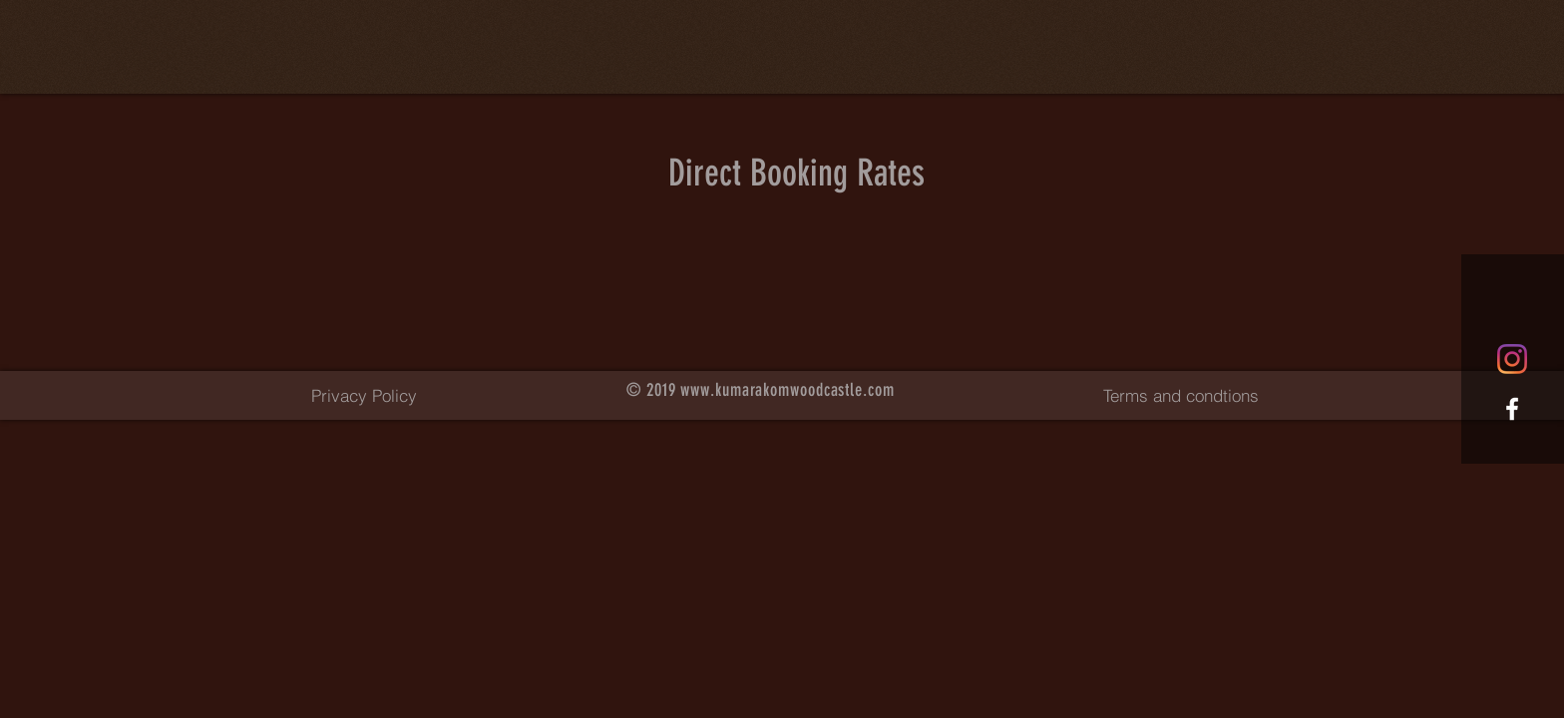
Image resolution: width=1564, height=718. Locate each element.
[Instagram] (1512, 359)
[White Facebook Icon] (1512, 409)
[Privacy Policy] (364, 395)
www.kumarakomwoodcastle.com (787, 390)
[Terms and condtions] (1180, 395)
